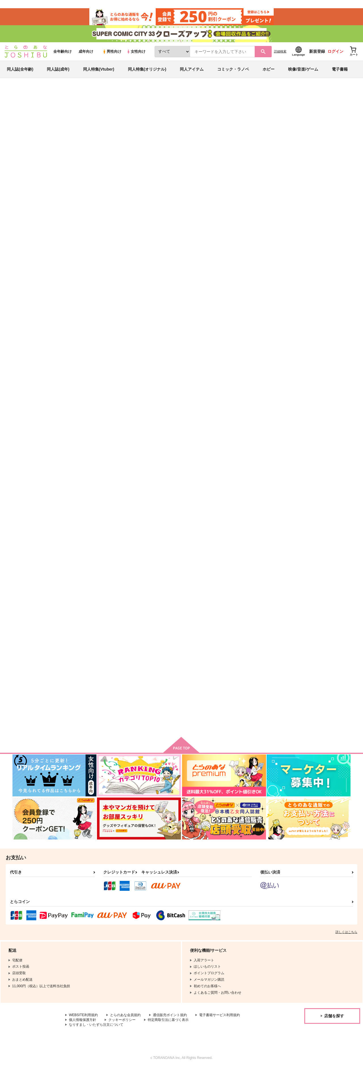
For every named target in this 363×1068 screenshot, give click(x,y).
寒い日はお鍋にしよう (150, 540)
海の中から (208, 121)
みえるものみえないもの (263, 272)
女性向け (135, 51)
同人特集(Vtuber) (98, 69)
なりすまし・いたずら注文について (96, 1025)
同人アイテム (192, 69)
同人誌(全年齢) (20, 69)
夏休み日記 (252, 540)
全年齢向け (62, 51)
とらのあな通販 (23, 94)
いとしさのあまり (313, 404)
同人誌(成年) (58, 69)
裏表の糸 (250, 404)
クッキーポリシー (122, 1020)
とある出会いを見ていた (152, 404)
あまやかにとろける (93, 404)
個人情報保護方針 (82, 1020)
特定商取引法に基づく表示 (168, 1020)
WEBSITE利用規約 (83, 1015)
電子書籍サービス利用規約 (219, 1015)
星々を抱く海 (199, 272)
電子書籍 (340, 69)
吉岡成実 (69, 121)
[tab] (143, 180)
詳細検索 (280, 51)
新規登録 (317, 51)
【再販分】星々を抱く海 (248, 121)
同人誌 (46, 94)
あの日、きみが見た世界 (97, 540)
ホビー (269, 69)
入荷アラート (265, 109)
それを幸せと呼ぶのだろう (99, 676)
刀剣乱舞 (326, 121)
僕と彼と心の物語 (313, 272)
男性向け (111, 51)
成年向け (86, 51)
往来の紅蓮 (197, 540)
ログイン (335, 51)
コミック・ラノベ (233, 69)
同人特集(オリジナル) (147, 69)
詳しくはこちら (346, 932)
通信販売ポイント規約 (170, 1015)
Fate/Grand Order (301, 121)
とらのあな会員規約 (125, 1015)
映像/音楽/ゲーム (303, 69)
